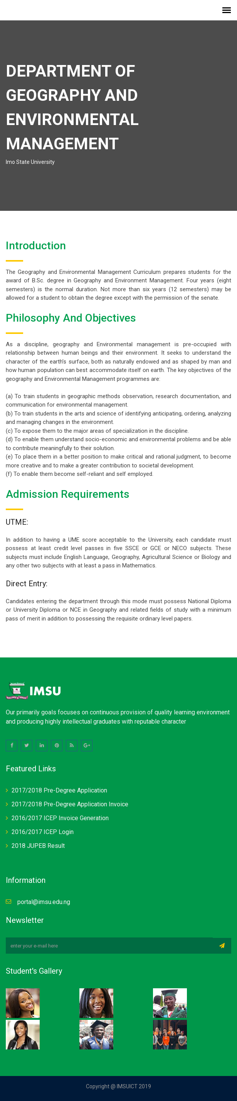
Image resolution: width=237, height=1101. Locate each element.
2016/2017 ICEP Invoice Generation (60, 818)
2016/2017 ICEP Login (43, 832)
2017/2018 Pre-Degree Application (59, 790)
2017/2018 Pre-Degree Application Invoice (70, 804)
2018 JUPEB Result (38, 845)
